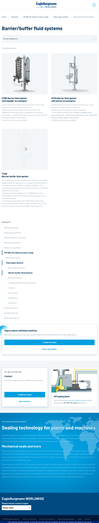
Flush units (13, 293)
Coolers (11, 288)
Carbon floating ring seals (15, 237)
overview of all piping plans (77, 400)
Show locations (25, 401)
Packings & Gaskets (12, 242)
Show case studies (49, 349)
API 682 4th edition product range (35, 17)
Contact (87, 519)
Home (4, 17)
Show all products (11, 318)
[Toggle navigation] (94, 4)
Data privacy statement (66, 519)
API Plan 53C (69, 112)
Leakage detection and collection (22, 283)
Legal (79, 519)
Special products (11, 313)
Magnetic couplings (12, 247)
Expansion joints (11, 308)
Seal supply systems (61, 17)
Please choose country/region (15, 503)
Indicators (12, 303)
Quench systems (15, 278)
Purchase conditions (47, 519)
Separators (13, 298)
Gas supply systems (16, 268)
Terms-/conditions (29, 519)
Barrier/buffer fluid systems (20, 273)
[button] (49, 39)
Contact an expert (49, 342)
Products (14, 17)
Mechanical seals (11, 227)
